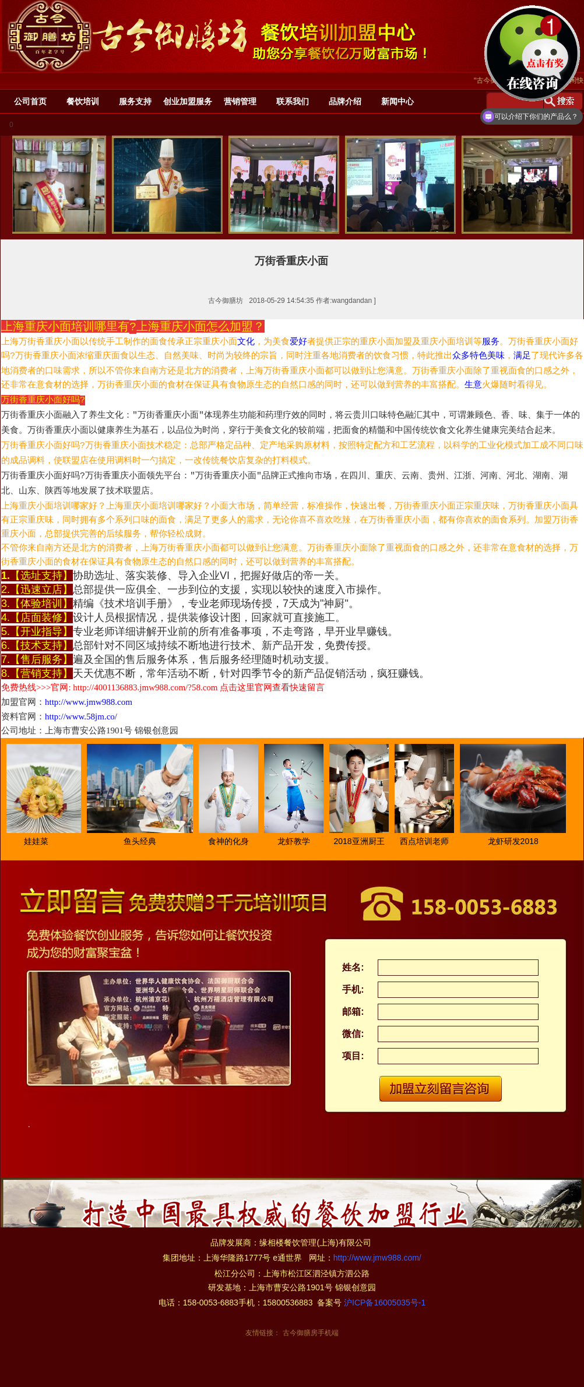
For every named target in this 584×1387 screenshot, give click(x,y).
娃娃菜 (42, 841)
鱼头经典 (145, 841)
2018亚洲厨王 (364, 841)
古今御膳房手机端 (311, 1333)
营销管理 (240, 101)
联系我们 (292, 101)
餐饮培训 (82, 101)
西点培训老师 (430, 841)
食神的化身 (234, 841)
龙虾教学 (299, 841)
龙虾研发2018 (519, 841)
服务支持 (135, 101)
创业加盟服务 (187, 101)
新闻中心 (397, 101)
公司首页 (30, 101)
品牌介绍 (345, 101)
